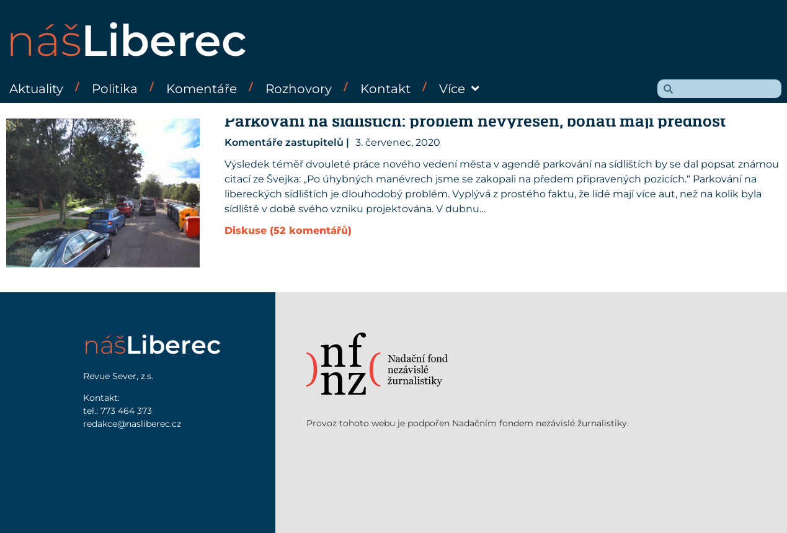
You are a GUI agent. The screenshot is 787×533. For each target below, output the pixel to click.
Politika (115, 88)
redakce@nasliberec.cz (132, 423)
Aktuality (36, 88)
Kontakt (385, 88)
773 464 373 (126, 410)
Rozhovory (298, 88)
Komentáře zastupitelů (284, 142)
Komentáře (201, 88)
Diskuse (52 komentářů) (288, 230)
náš (126, 40)
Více (459, 88)
